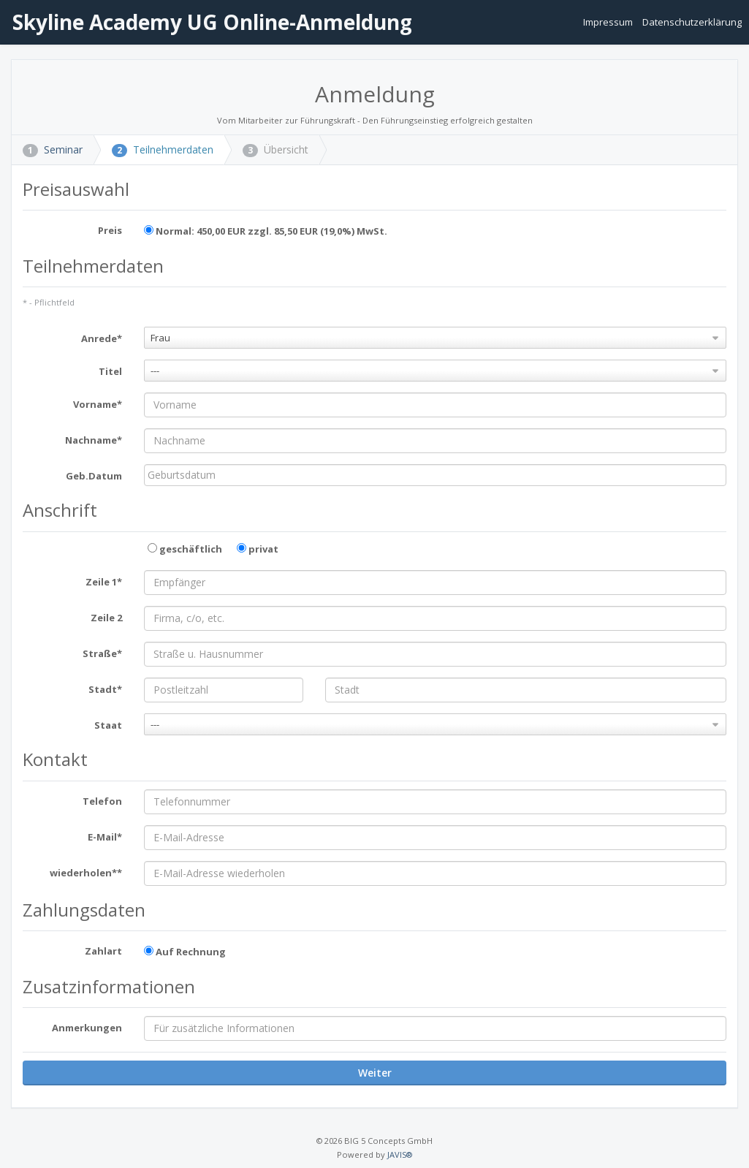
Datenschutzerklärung (692, 22)
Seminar (53, 149)
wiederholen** (86, 872)
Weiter (375, 1073)
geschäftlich (185, 548)
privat (257, 548)
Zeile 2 (106, 617)
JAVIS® (399, 1154)
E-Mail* (105, 836)
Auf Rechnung (185, 951)
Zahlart (103, 950)
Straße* (102, 653)
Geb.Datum (94, 475)
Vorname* (97, 404)
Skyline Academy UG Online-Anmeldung (209, 22)
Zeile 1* (103, 581)
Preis (110, 230)
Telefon (102, 801)
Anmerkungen (87, 1027)
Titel (110, 371)
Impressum (609, 22)
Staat (108, 725)
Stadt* (105, 689)
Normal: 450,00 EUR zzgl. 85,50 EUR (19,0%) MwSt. (265, 231)
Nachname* (93, 440)
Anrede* (101, 338)
